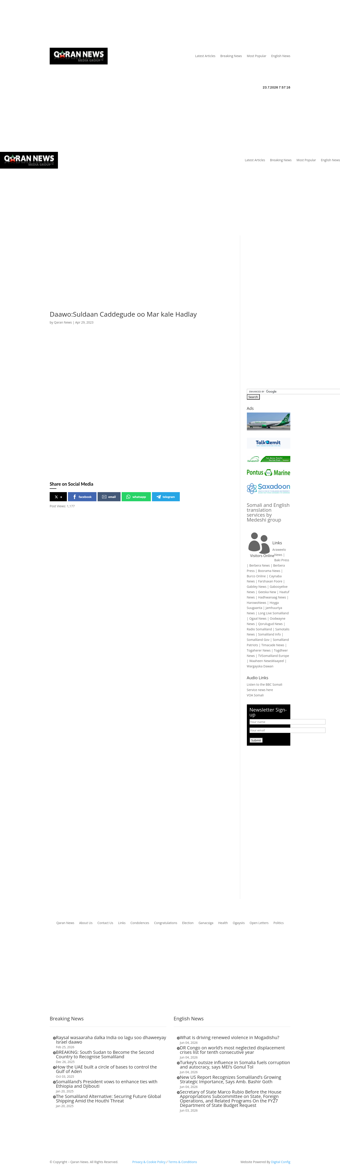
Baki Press (281, 560)
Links (114, 24)
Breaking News (231, 56)
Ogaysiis (239, 923)
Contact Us (131, 24)
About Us (99, 24)
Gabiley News (256, 586)
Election (188, 923)
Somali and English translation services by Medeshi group (268, 512)
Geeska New (267, 592)
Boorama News (269, 571)
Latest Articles (205, 56)
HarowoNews (256, 602)
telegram (165, 497)
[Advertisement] (170, 202)
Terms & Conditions (182, 1162)
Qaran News (59, 24)
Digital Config (280, 1162)
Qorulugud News (270, 624)
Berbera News (259, 565)
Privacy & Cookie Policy (149, 1162)
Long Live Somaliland (273, 613)
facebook (82, 497)
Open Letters (259, 923)
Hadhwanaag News (272, 597)
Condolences (139, 923)
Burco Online (256, 576)
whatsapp (136, 497)
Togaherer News (259, 650)
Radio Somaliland (259, 629)
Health (223, 923)
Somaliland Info (269, 634)
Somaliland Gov (258, 640)
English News (280, 56)
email (109, 497)
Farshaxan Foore (270, 581)
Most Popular (256, 56)
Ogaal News (257, 618)
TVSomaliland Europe (273, 656)
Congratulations (165, 923)
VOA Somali (255, 695)
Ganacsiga (206, 923)
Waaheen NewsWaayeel (266, 661)
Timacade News (272, 645)
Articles (77, 24)
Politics (278, 923)
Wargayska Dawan (260, 666)
